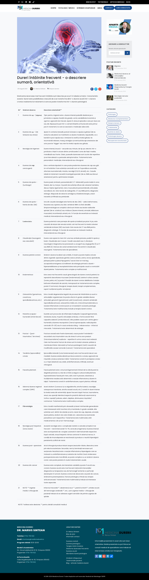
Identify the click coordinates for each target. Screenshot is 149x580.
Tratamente (112, 127)
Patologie (112, 114)
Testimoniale (103, 2)
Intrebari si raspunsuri (85, 8)
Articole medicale (117, 2)
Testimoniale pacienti (74, 561)
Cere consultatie (123, 8)
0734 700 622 (29, 536)
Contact (109, 8)
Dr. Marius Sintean (39, 89)
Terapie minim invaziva (74, 546)
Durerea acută (71, 551)
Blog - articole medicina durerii (77, 563)
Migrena (117, 66)
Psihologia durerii (115, 136)
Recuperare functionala (117, 141)
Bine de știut (91, 2)
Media (99, 8)
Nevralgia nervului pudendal (121, 97)
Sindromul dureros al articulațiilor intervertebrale (122, 76)
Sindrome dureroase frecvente (77, 549)
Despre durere (114, 123)
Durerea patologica (73, 544)
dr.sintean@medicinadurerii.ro (33, 539)
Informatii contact (73, 537)
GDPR (103, 576)
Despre (52, 8)
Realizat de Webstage (93, 576)
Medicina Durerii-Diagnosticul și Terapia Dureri (123, 87)
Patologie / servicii (66, 8)
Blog (128, 2)
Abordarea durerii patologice (76, 554)
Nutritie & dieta (114, 132)
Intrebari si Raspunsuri (74, 558)
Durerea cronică (72, 541)
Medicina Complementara (118, 119)
